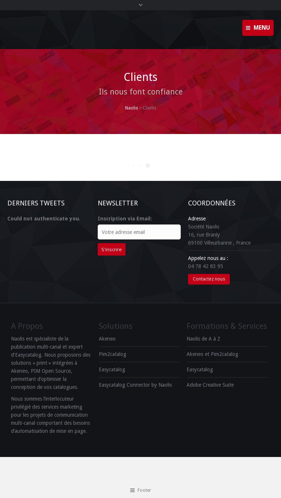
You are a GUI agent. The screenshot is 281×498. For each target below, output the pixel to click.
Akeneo (107, 339)
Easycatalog (112, 369)
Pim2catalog (112, 354)
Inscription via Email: (125, 219)
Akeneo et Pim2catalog (212, 354)
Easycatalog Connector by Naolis (135, 385)
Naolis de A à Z (203, 339)
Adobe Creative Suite (210, 385)
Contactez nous (209, 279)
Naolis (131, 108)
